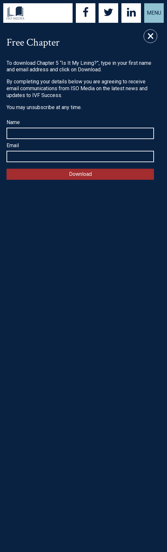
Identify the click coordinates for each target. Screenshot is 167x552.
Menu (154, 13)
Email (13, 145)
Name (13, 122)
